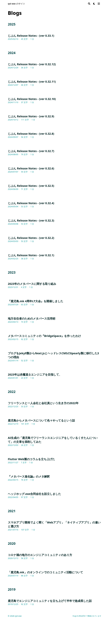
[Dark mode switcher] (94, 4)
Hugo (75, 616)
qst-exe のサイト (16, 3)
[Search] (89, 4)
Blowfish (82, 616)
